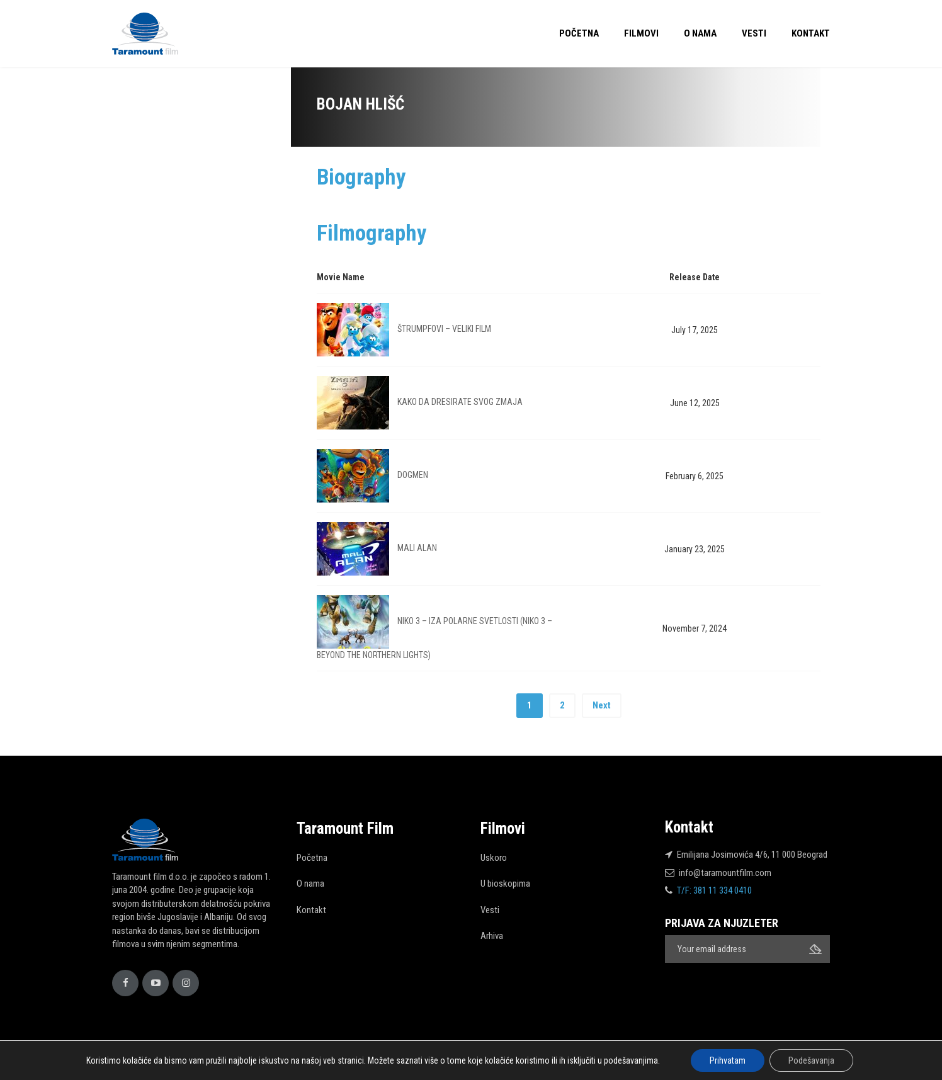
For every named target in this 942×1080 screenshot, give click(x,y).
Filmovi (641, 33)
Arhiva (491, 935)
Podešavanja (811, 1060)
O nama (700, 33)
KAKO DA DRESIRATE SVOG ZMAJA (460, 402)
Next (602, 705)
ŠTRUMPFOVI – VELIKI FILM (444, 329)
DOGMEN (412, 475)
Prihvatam (728, 1060)
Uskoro (493, 857)
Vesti (754, 33)
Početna (579, 33)
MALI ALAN (417, 548)
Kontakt (811, 33)
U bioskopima (505, 883)
